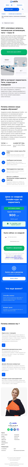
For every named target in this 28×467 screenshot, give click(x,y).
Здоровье (3, 441)
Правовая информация (14, 465)
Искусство (16, 436)
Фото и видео (4, 434)
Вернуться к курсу (8, 23)
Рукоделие (16, 434)
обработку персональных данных (13, 257)
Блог (15, 448)
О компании (3, 448)
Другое (3, 444)
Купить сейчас (14, 278)
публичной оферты (18, 258)
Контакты (19, 5)
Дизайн (2, 436)
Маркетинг (3, 439)
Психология (16, 439)
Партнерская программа (19, 450)
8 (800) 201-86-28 (13, 425)
